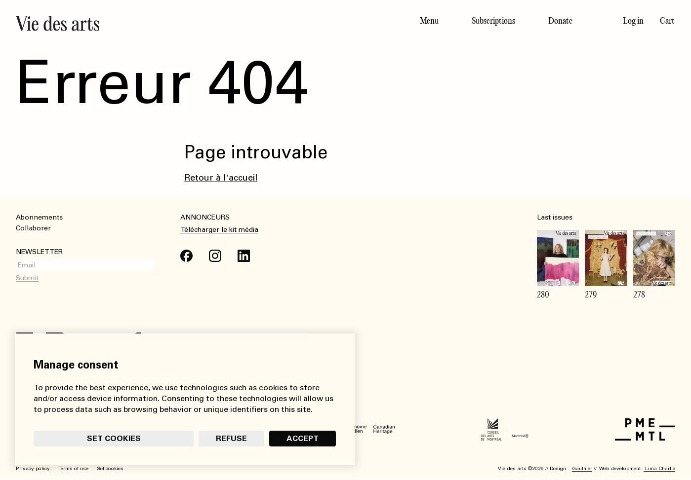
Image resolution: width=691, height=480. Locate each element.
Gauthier (582, 469)
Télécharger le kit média (219, 229)
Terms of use (73, 469)
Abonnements (39, 217)
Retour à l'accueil (220, 177)
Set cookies (114, 437)
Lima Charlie (659, 469)
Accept (301, 437)
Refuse (230, 437)
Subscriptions (493, 21)
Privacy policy (33, 469)
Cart (667, 21)
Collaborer (33, 228)
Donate (560, 21)
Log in (633, 21)
